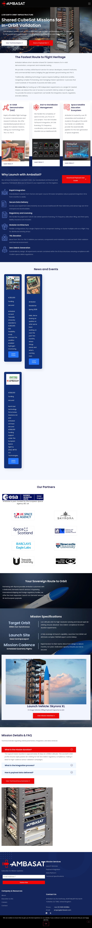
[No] (88, 922)
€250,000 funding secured (11, 301)
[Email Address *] (24, 877)
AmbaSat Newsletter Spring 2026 (33, 306)
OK (46, 924)
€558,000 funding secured (11, 396)
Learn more (13, 354)
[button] (89, 4)
